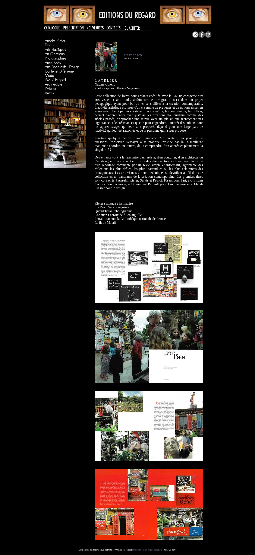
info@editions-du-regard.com (145, 550)
